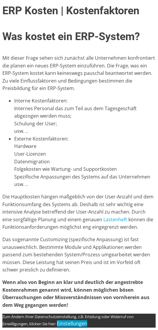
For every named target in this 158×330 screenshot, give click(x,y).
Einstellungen (72, 323)
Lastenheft (115, 219)
